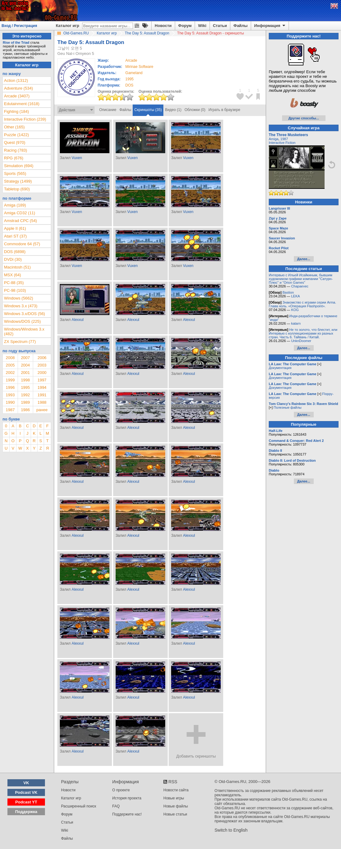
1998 (25, 380)
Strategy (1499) (18, 181)
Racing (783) (15, 150)
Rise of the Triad (16, 42)
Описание (107, 110)
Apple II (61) (15, 228)
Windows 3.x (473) (21, 306)
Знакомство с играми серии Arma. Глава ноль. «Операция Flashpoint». (302, 304)
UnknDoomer (301, 341)
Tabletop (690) (17, 189)
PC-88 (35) (14, 282)
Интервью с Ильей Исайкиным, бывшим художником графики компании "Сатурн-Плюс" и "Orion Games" (301, 278)
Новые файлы (175, 806)
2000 (42, 372)
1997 (42, 380)
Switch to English (231, 830)
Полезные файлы (288, 407)
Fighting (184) (16, 111)
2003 (42, 365)
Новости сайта (175, 790)
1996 (10, 387)
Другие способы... (303, 118)
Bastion (288, 292)
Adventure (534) (18, 88)
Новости (163, 25)
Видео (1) (173, 110)
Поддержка (26, 811)
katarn (296, 323)
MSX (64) (12, 275)
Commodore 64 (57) (22, 244)
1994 (42, 387)
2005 (10, 365)
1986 (25, 409)
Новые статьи (175, 814)
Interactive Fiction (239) (25, 119)
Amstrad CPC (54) (20, 220)
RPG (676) (13, 158)
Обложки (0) (194, 110)
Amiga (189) (15, 205)
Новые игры (173, 798)
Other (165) (14, 127)
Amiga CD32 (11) (19, 213)
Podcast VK (26, 792)
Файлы (240, 25)
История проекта (126, 798)
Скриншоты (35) (148, 110)
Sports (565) (15, 173)
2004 (25, 365)
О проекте (121, 790)
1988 (42, 402)
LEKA (295, 296)
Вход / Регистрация (19, 26)
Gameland (133, 73)
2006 (42, 357)
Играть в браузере (224, 110)
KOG (295, 310)
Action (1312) (16, 80)
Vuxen (77, 158)
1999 (10, 380)
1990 (10, 402)
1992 (25, 395)
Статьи (220, 25)
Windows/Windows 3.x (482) (24, 331)
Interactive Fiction (282, 142)
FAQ (116, 806)
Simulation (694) (18, 165)
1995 (129, 79)
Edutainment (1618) (21, 103)
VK (26, 782)
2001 (25, 372)
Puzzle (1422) (16, 134)
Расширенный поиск (78, 806)
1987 (10, 409)
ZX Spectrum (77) (20, 341)
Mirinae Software (139, 66)
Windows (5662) (18, 298)
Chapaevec (299, 286)
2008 (10, 357)
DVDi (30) (13, 259)
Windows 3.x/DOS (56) (24, 313)
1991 (42, 395)
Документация (280, 368)
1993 (10, 395)
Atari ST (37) (15, 236)
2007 (25, 357)
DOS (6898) (14, 251)
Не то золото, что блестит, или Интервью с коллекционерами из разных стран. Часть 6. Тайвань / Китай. (303, 333)
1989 (25, 402)
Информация (270, 25)
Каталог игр (67, 25)
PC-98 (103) (15, 290)
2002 (10, 372)
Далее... (303, 259)
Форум (185, 25)
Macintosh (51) (17, 267)
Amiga (273, 139)
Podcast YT (26, 802)
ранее (41, 409)
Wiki (202, 25)
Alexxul (78, 320)
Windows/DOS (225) (22, 321)
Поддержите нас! (127, 814)
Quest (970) (14, 142)
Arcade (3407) (16, 96)
